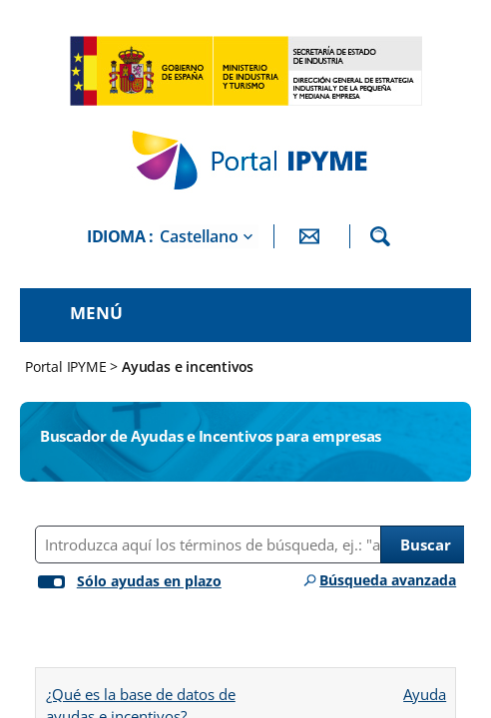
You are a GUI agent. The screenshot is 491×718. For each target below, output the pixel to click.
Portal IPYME (67, 366)
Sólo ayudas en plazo (149, 580)
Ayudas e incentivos (187, 366)
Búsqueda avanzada (387, 579)
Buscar (425, 544)
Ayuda (424, 687)
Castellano (199, 236)
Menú (96, 312)
